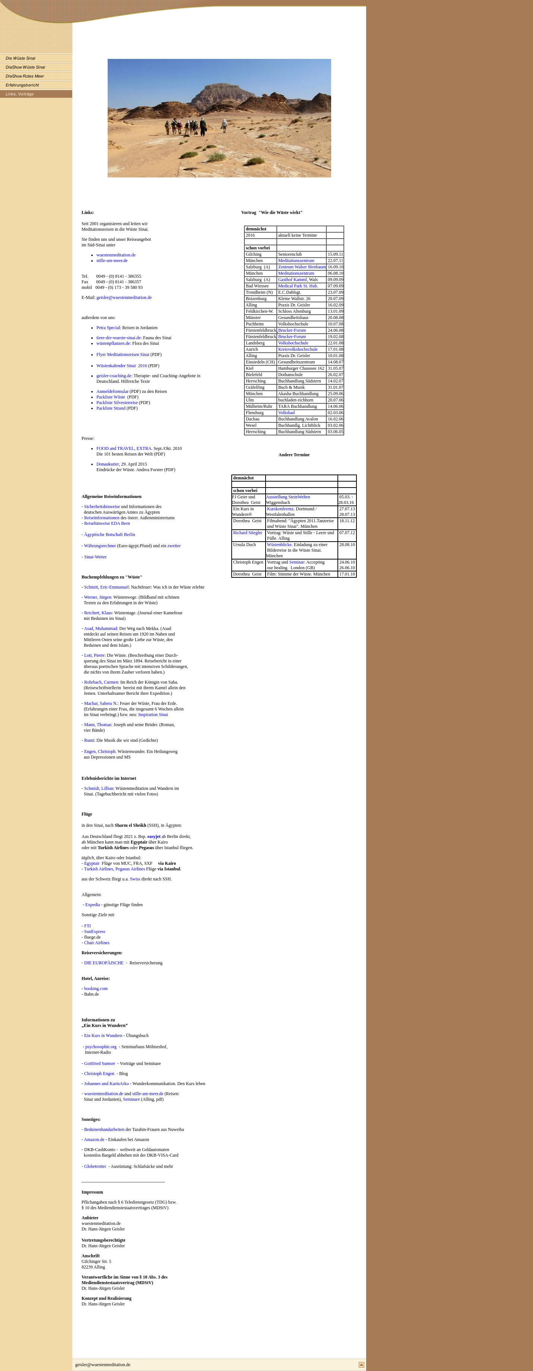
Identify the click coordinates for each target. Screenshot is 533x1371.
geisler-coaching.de (113, 375)
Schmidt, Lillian (98, 788)
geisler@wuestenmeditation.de (124, 297)
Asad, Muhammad (100, 628)
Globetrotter (95, 1166)
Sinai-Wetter (95, 557)
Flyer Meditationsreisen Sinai (123, 354)
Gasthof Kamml (292, 279)
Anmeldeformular (112, 391)
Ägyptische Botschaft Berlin (109, 534)
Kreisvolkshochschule (298, 349)
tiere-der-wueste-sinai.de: (119, 337)
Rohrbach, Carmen (101, 682)
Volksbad (286, 412)
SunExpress (94, 931)
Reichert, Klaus (98, 612)
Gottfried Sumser (99, 1063)
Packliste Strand (111, 408)
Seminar (296, 562)
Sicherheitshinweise (102, 506)
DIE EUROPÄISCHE (104, 962)
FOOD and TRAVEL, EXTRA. (125, 448)
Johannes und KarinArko (106, 1083)
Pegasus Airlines (130, 869)
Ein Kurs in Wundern (103, 1035)
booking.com (95, 988)
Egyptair (91, 863)
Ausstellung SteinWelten (288, 496)
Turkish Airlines (98, 869)
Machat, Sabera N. (100, 703)
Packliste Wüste (110, 397)
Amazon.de (94, 1139)
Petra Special (108, 327)
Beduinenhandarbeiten (104, 1129)
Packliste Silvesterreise (117, 402)
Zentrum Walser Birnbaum (301, 267)
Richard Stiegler (247, 532)
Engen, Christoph (99, 751)
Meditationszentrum (296, 260)
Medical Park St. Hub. (298, 286)
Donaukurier (107, 464)
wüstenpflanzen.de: (114, 343)
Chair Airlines (97, 942)
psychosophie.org (101, 1046)
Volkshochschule (293, 343)
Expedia (92, 904)
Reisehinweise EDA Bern (107, 523)
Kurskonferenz (280, 508)
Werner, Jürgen (97, 597)
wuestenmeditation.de (116, 255)
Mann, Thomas (97, 724)
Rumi (89, 740)
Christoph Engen (99, 1073)
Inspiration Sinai (153, 714)
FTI (87, 926)
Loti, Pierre (94, 655)
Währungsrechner (99, 545)
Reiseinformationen (102, 517)
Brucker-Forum (292, 330)
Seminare (131, 1099)
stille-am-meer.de (112, 260)
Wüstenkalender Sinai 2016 (122, 365)
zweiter (173, 545)
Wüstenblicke (279, 544)
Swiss (135, 879)
